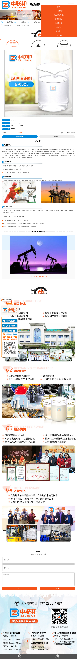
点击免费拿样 (19, 136)
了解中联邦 (57, 656)
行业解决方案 (57, 136)
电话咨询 (19, 656)
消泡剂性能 (64, 46)
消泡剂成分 (38, 46)
